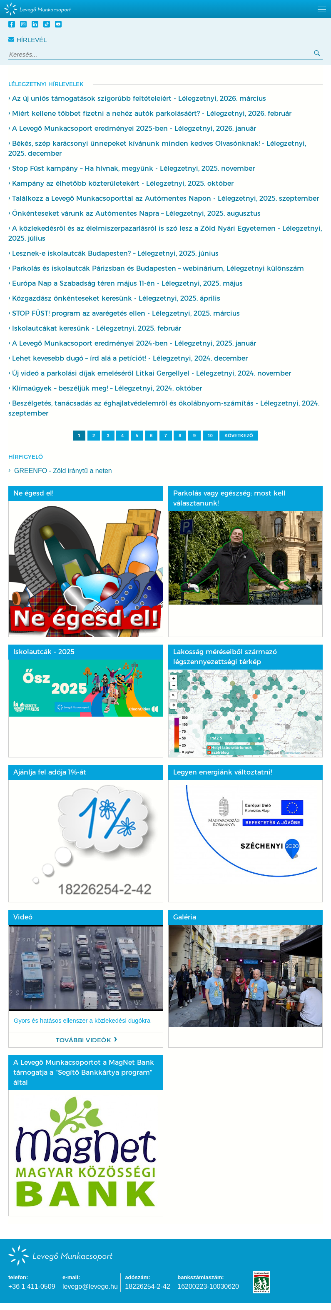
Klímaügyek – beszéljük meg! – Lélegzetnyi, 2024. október (107, 388)
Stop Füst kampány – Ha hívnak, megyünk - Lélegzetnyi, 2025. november (133, 168)
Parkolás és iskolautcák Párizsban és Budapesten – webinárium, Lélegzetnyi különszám (158, 268)
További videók (83, 1040)
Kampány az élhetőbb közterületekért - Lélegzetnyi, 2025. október (123, 183)
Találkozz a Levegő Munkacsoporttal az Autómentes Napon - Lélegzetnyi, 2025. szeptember (165, 198)
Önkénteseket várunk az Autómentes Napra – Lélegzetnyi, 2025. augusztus (136, 213)
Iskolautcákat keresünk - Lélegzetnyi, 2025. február (96, 328)
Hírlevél (27, 39)
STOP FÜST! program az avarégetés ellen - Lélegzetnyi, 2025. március (126, 313)
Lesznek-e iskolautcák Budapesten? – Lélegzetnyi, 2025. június (115, 253)
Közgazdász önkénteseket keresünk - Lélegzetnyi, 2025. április (116, 298)
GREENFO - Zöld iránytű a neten (63, 470)
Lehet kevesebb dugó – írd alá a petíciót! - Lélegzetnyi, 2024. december (130, 358)
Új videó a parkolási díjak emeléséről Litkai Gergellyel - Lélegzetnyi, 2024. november (151, 373)
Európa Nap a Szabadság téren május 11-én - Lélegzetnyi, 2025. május (127, 283)
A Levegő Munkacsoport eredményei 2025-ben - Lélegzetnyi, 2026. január (134, 128)
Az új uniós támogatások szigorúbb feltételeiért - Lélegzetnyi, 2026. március (139, 98)
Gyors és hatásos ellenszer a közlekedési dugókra (82, 1020)
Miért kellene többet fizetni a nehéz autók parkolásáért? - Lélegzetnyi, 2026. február (151, 113)
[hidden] (165, 9)
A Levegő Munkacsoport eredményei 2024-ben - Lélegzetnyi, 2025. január (134, 343)
